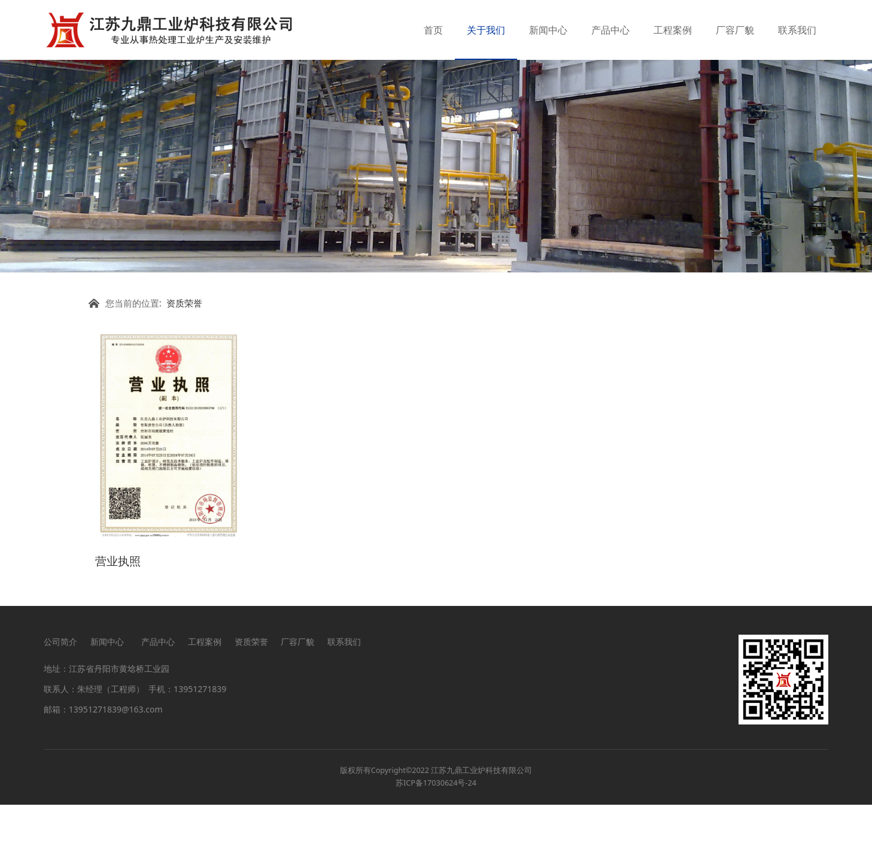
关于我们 (486, 30)
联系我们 (797, 30)
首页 (433, 30)
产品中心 (610, 30)
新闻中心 (548, 30)
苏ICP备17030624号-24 (436, 840)
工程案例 (673, 30)
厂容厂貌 (735, 30)
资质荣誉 (184, 363)
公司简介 (60, 698)
